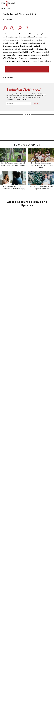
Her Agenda (9, 19)
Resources (10, 8)
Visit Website (8, 77)
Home (3, 8)
